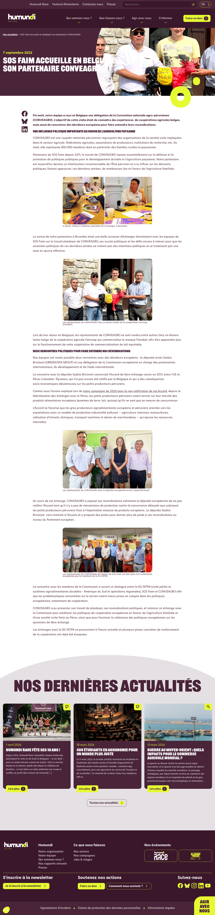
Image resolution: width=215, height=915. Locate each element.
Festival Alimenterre (65, 4)
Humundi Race (39, 4)
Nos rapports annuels (52, 863)
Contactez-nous (93, 4)
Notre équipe (47, 855)
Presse (111, 4)
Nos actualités (10, 35)
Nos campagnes (84, 855)
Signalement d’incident (55, 908)
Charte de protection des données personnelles (109, 908)
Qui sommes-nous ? (51, 859)
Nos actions (81, 851)
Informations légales (161, 908)
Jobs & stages (83, 859)
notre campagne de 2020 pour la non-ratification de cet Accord (125, 391)
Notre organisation (50, 851)
